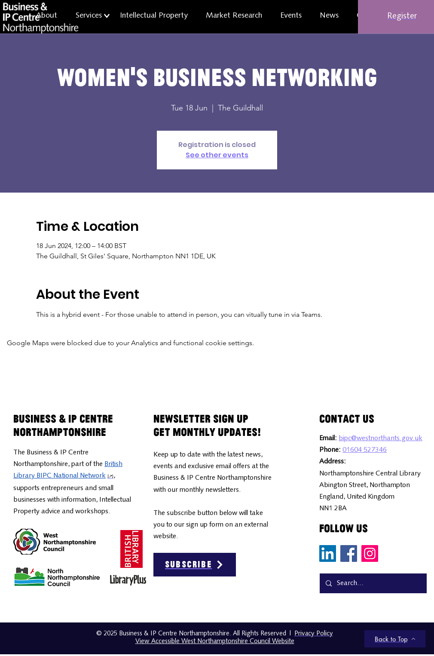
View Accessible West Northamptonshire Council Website (214, 641)
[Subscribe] (194, 564)
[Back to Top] (394, 638)
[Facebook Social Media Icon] (348, 553)
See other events (217, 155)
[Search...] (373, 583)
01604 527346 (364, 450)
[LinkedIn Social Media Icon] (327, 553)
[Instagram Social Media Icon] (369, 553)
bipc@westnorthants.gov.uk (380, 438)
